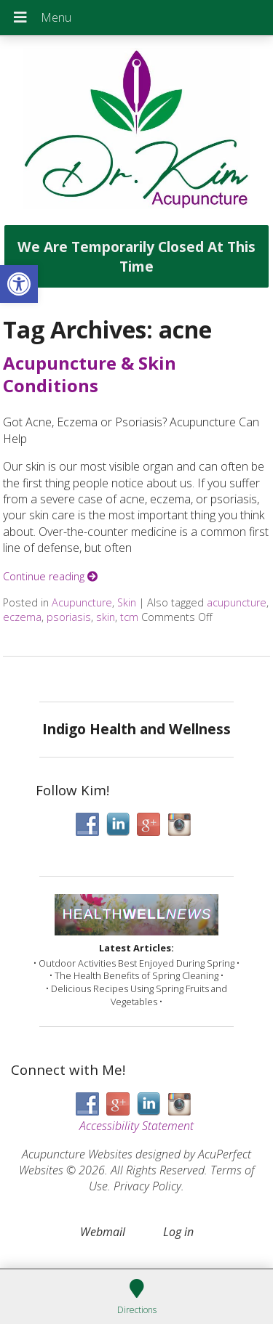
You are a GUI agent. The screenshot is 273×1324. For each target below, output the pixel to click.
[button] (19, 284)
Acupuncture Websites (77, 1154)
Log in (178, 1232)
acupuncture (236, 602)
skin (105, 617)
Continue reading (50, 576)
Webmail (102, 1232)
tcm (129, 617)
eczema (22, 617)
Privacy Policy (147, 1186)
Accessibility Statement (136, 1126)
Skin (126, 602)
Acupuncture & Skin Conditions (89, 374)
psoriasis (69, 617)
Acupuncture (82, 602)
